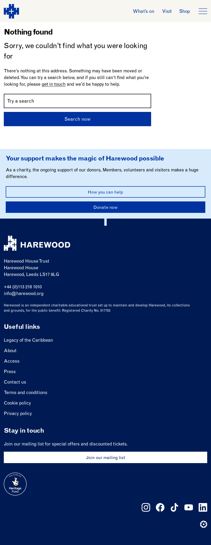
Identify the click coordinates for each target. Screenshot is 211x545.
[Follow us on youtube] (188, 507)
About (10, 351)
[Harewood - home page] (11, 11)
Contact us (15, 382)
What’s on (143, 12)
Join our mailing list (105, 458)
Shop (184, 12)
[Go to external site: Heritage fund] (15, 484)
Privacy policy (18, 414)
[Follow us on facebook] (160, 507)
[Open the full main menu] (203, 11)
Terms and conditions (25, 393)
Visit (167, 12)
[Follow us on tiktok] (174, 507)
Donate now (105, 208)
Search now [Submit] (77, 119)
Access (11, 361)
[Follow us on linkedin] (203, 507)
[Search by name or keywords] (77, 101)
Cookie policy (17, 403)
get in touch (54, 84)
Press (10, 372)
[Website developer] (203, 524)
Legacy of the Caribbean (28, 340)
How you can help (105, 192)
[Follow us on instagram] (146, 507)
